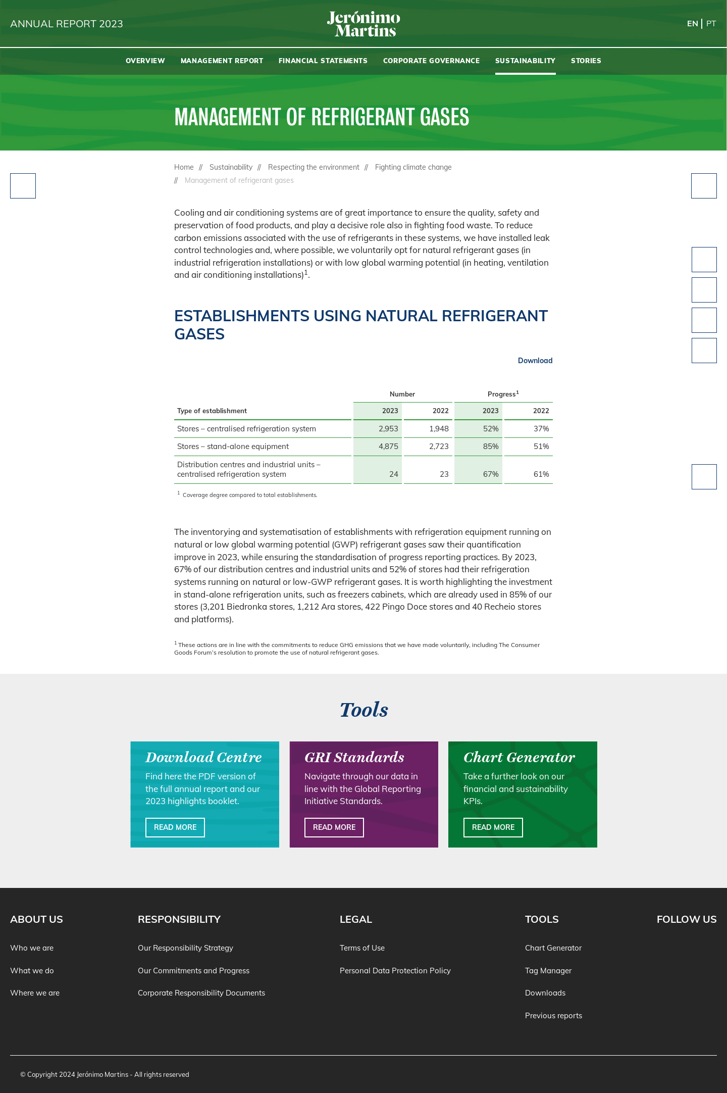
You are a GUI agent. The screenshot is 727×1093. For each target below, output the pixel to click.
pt (711, 23)
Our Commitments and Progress (193, 970)
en (692, 23)
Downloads (545, 993)
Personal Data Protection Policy (395, 970)
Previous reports (553, 1015)
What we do (32, 970)
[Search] (714, 61)
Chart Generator (553, 948)
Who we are (32, 948)
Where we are (35, 993)
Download (535, 360)
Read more (175, 827)
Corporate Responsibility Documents (201, 993)
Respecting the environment (313, 167)
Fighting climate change (413, 167)
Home (184, 167)
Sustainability (231, 167)
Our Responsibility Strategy (185, 948)
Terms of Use (362, 948)
